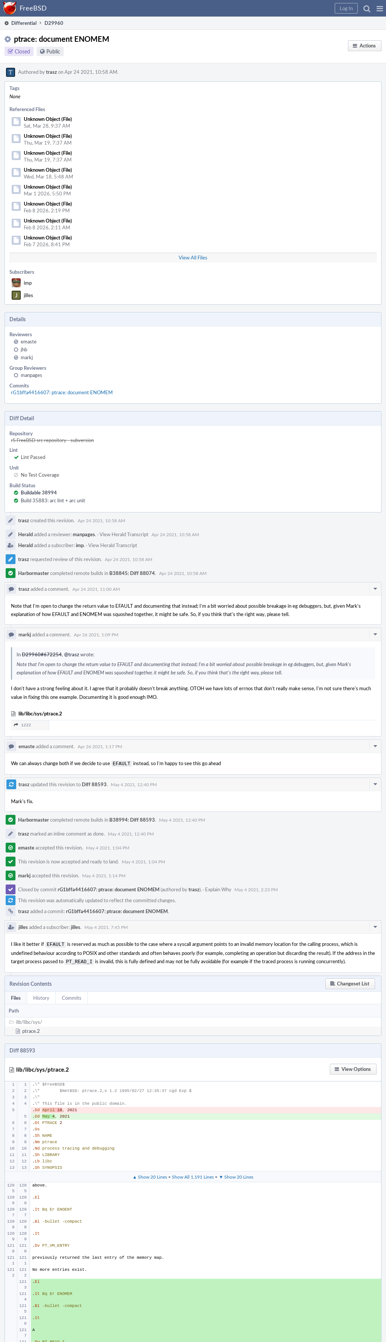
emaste (29, 341)
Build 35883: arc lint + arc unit (53, 500)
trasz (51, 72)
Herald (25, 534)
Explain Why (218, 888)
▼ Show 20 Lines (236, 1174)
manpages (31, 375)
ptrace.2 (31, 1028)
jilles (28, 295)
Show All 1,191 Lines (193, 1174)
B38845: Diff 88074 (132, 573)
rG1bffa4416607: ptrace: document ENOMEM (62, 392)
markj (27, 357)
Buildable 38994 (39, 492)
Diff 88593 (94, 783)
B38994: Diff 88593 (132, 819)
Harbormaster (33, 573)
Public (53, 51)
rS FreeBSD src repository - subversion (52, 440)
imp (28, 282)
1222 (22, 725)
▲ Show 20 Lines (150, 1174)
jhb (24, 349)
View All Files (193, 257)
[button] (380, 8)
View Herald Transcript (124, 534)
